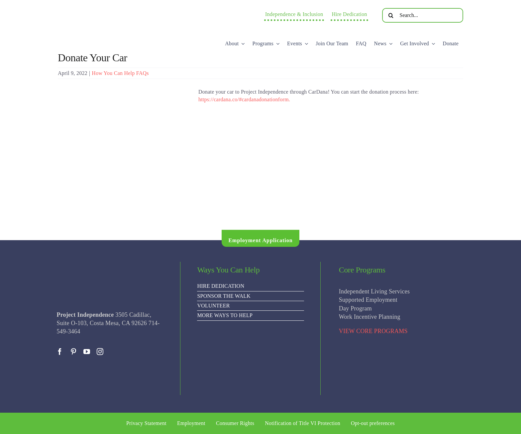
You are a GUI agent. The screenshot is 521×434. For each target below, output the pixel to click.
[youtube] (86, 351)
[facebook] (59, 351)
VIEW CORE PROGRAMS (373, 331)
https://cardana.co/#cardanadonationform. (244, 99)
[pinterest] (73, 351)
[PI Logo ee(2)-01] (112, 8)
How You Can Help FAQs (120, 73)
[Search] (391, 15)
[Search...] (423, 15)
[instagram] (100, 351)
